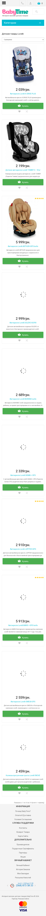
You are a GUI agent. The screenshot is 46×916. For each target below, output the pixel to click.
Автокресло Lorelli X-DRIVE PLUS (23, 94)
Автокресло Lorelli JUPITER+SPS (23, 549)
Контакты (23, 828)
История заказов (23, 869)
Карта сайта (23, 836)
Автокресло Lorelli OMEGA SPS (23, 702)
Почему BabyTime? (23, 811)
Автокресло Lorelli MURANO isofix (23, 399)
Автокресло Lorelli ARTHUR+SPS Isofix (23, 246)
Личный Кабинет (23, 865)
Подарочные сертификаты (23, 849)
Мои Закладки (23, 874)
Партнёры (23, 853)
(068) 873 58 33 (24, 885)
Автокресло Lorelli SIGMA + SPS (23, 475)
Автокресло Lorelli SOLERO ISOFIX (23, 323)
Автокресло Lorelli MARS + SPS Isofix (23, 625)
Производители (23, 845)
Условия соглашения (23, 819)
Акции (23, 857)
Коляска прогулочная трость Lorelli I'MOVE (23, 775)
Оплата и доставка (23, 815)
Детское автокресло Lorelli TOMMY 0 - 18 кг (23, 170)
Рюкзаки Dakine (23, 899)
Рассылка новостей (23, 878)
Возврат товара (23, 832)
